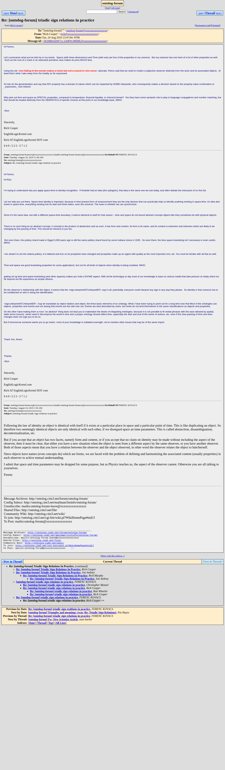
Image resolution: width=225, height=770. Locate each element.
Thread (210, 13)
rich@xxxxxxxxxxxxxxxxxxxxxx (79, 34)
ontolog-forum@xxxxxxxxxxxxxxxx (86, 30)
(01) (72, 553)
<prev (6, 13)
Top (107, 8)
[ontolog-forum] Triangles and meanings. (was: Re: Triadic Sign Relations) (72, 617)
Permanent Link (203, 25)
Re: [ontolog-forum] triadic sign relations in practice (54, 590)
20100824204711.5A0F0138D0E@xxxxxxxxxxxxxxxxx (75, 40)
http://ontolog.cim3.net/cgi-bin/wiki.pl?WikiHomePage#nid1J (54, 549)
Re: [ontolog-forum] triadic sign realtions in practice (59, 614)
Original (215, 25)
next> (21, 13)
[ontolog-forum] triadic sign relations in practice (44, 587)
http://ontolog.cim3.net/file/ (41, 543)
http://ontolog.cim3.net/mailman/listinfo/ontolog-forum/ (61, 537)
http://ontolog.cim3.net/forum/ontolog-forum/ (57, 534)
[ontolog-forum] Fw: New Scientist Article (53, 624)
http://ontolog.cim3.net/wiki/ (44, 546)
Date (13, 13)
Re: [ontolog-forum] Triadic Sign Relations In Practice (48, 574)
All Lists (115, 8)
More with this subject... (112, 561)
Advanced (133, 11)
